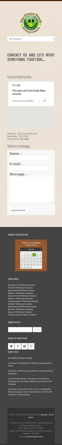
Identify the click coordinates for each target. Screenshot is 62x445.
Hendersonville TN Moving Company (23, 301)
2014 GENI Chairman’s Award (20, 358)
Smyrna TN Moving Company (20, 312)
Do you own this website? (23, 101)
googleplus (31, 346)
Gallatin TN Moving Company (20, 304)
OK (44, 101)
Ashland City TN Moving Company (22, 296)
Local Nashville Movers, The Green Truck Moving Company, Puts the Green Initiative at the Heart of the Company (30, 381)
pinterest (24, 346)
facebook (18, 346)
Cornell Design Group (34, 437)
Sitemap (44, 415)
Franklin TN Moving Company (20, 288)
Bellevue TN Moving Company (20, 293)
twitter (11, 346)
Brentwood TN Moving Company (21, 285)
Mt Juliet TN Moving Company (20, 309)
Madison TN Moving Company (20, 298)
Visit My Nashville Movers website (22, 315)
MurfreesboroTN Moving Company (22, 307)
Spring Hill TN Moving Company (21, 290)
